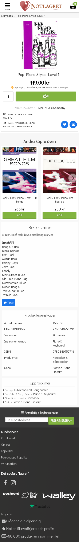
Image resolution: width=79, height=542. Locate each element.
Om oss (6, 444)
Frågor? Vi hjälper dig (21, 520)
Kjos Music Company (51, 108)
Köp (45, 96)
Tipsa (8, 302)
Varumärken (9, 464)
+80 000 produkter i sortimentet (30, 536)
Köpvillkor (7, 451)
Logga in (6, 514)
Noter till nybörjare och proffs (27, 528)
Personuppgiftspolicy (14, 457)
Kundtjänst (8, 438)
